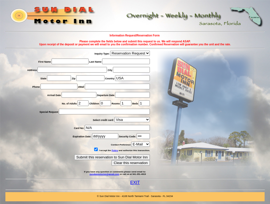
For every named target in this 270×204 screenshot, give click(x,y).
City (110, 70)
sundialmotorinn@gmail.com (104, 174)
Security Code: (127, 136)
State (43, 78)
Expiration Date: (82, 136)
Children (94, 103)
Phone (36, 87)
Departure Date (106, 95)
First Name (44, 61)
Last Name (95, 61)
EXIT (135, 182)
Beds (135, 103)
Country (109, 78)
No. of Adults (69, 103)
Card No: (79, 128)
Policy (115, 150)
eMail (81, 87)
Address (32, 70)
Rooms (116, 103)
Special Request (48, 112)
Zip (74, 78)
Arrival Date (54, 95)
